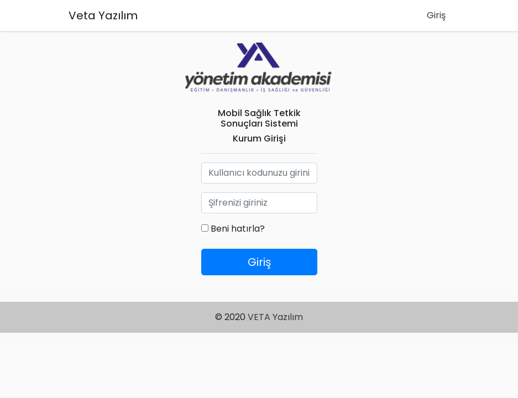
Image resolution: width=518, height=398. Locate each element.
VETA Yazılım (275, 317)
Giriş (436, 15)
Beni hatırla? (233, 228)
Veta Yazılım (103, 15)
